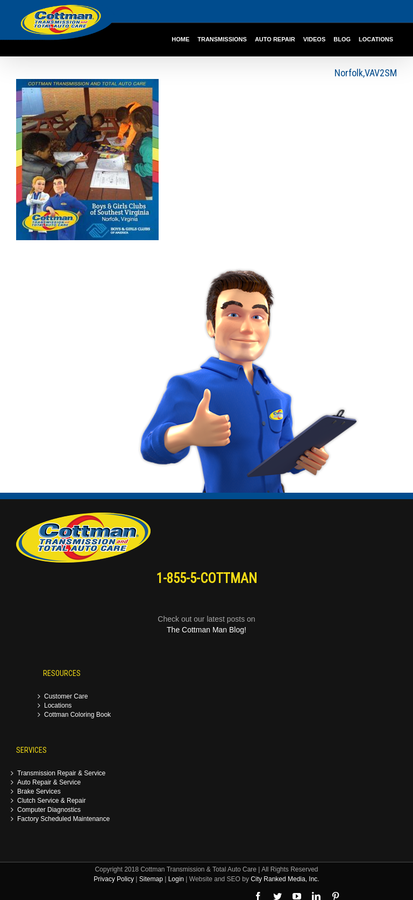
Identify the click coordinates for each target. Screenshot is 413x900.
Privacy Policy (114, 879)
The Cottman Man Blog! (206, 629)
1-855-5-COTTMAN (206, 578)
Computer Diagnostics (49, 810)
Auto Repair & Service (49, 782)
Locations (58, 705)
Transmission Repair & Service (61, 773)
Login (176, 879)
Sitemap (151, 879)
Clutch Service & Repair (51, 800)
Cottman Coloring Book (77, 714)
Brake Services (39, 791)
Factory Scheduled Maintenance (63, 819)
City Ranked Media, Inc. (285, 879)
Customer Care (66, 696)
